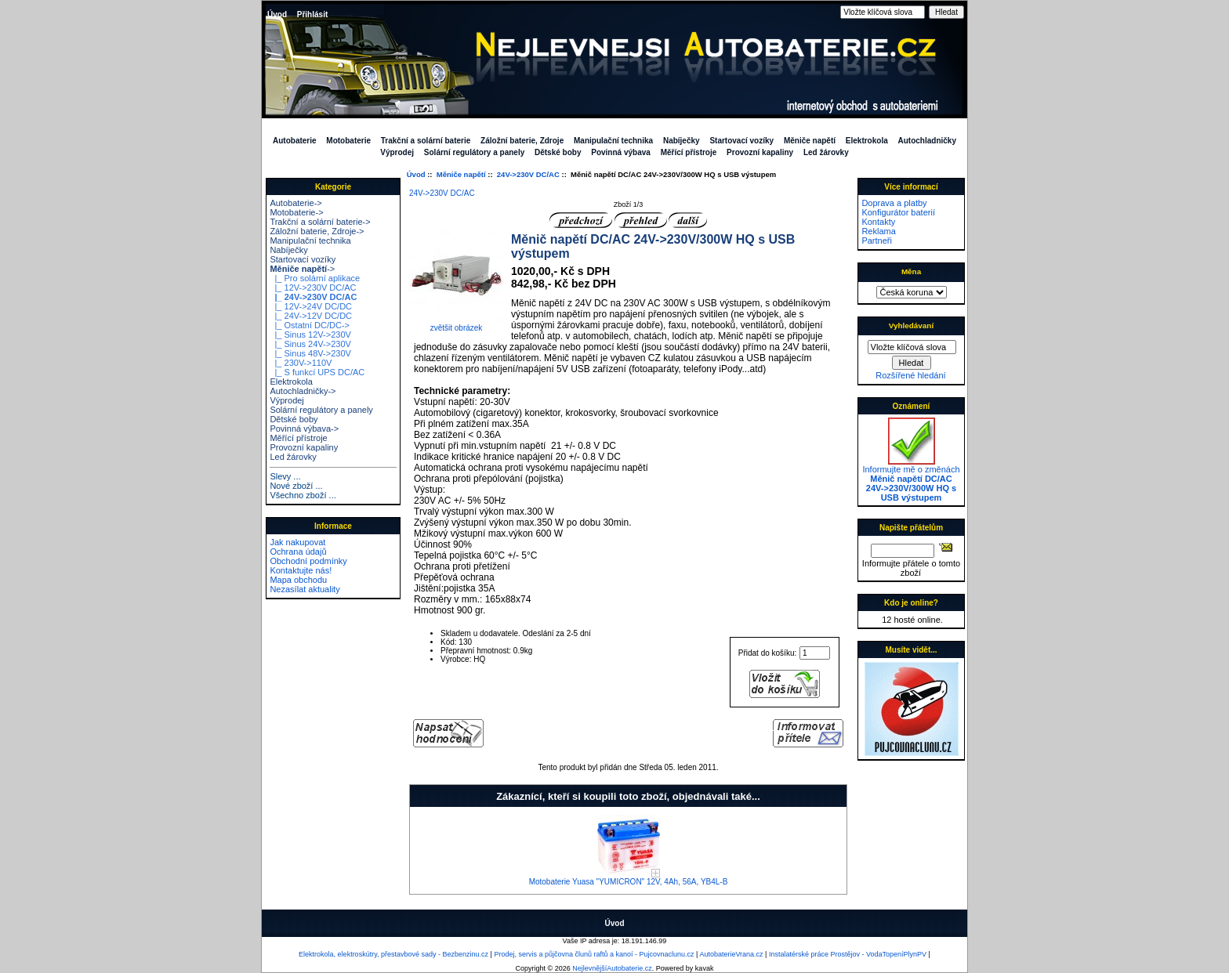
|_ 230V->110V (301, 362)
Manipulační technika (613, 140)
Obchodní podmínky (308, 561)
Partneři (876, 240)
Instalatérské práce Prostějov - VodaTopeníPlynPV (847, 954)
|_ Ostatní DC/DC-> (310, 325)
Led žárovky (826, 152)
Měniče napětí (461, 174)
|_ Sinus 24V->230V (310, 344)
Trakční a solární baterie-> (320, 221)
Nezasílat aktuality (304, 589)
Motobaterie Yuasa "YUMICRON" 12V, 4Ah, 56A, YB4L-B (628, 881)
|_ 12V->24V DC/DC (311, 306)
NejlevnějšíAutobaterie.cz (612, 968)
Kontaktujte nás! (301, 570)
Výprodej (397, 152)
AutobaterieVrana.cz (731, 954)
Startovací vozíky (741, 140)
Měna (911, 271)
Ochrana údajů (298, 551)
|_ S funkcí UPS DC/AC (317, 372)
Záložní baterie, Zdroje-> (317, 231)
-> (302, 268)
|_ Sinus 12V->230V (310, 334)
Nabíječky (681, 140)
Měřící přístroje (689, 152)
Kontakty (878, 221)
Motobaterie (348, 140)
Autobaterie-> (295, 203)
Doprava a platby (893, 203)
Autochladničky (927, 140)
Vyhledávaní (911, 325)
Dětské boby (558, 152)
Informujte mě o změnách (910, 479)
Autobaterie (295, 140)
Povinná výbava (621, 152)
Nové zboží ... (296, 485)
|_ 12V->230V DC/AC (313, 287)
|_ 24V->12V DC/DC (311, 315)
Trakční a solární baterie (426, 140)
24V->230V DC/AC (528, 174)
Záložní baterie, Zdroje (522, 140)
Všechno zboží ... (302, 495)
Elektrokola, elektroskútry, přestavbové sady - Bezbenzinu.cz (393, 954)
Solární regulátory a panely (474, 152)
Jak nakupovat (297, 542)
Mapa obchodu (298, 579)
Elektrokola (867, 140)
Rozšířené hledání (910, 375)
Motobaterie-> (296, 212)
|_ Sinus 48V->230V (310, 353)
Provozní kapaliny (760, 152)
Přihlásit (312, 14)
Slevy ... (285, 476)
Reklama (878, 231)
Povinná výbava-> (304, 428)
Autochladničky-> (302, 391)
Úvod (277, 14)
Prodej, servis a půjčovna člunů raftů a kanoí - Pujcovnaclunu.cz (594, 954)
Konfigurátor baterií (898, 212)
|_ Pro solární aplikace (315, 278)
